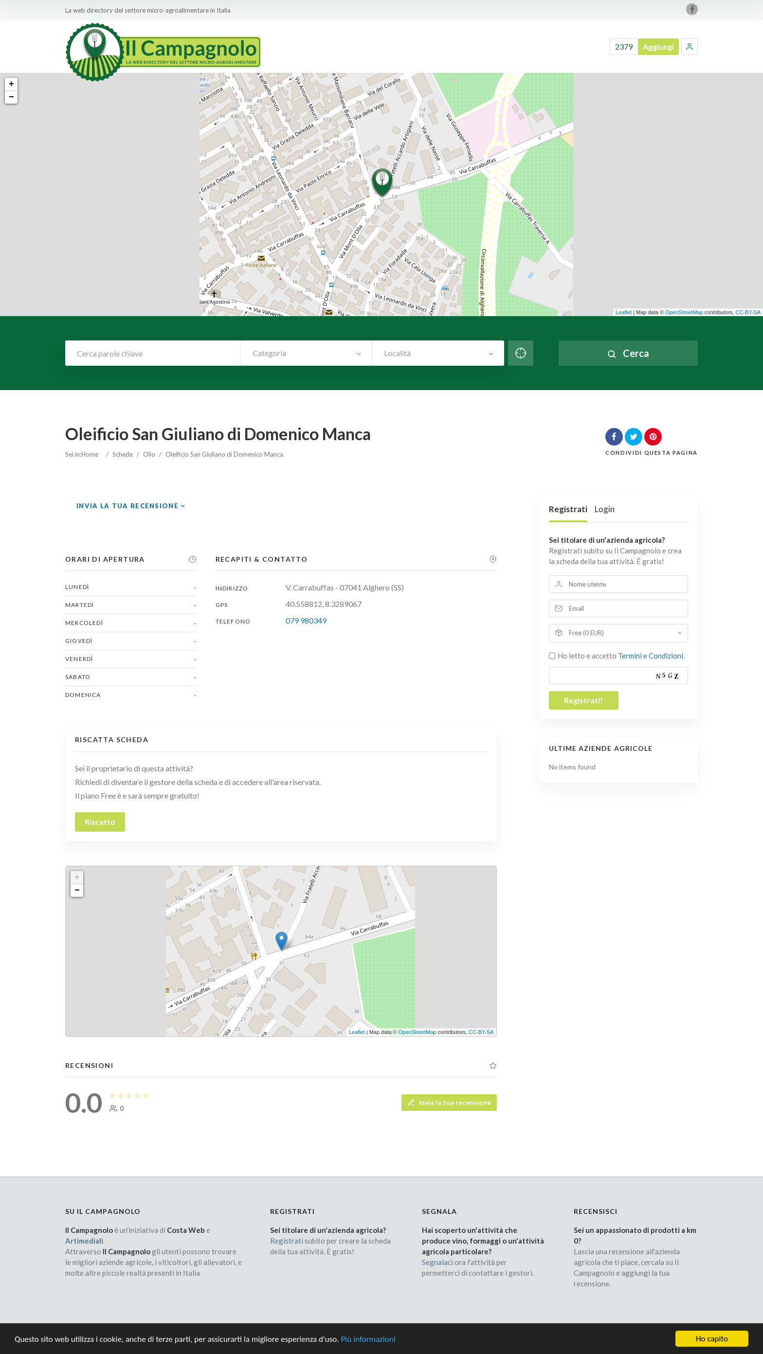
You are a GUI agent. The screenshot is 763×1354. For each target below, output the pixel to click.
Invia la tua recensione (127, 506)
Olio (149, 454)
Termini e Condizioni (650, 655)
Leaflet (624, 312)
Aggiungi (658, 46)
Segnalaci (437, 1262)
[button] (689, 46)
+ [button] (11, 84)
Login (605, 509)
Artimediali (84, 1240)
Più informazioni (368, 1346)
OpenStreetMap (684, 312)
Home (89, 454)
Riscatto (100, 821)
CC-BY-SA (748, 312)
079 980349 (306, 620)
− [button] (11, 97)
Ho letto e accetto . (621, 655)
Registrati (568, 509)
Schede (122, 454)
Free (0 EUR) (586, 633)
